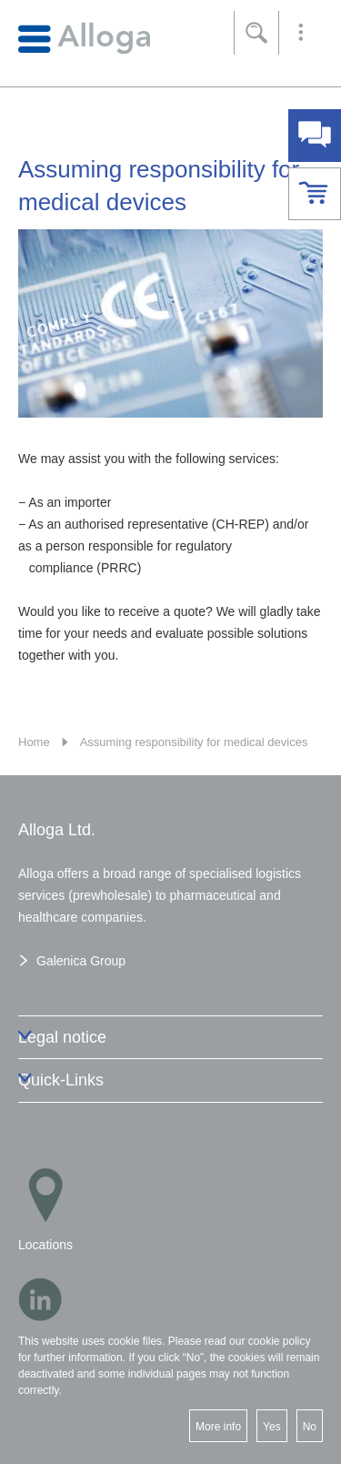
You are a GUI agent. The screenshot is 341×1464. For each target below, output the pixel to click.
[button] (301, 33)
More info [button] (218, 1426)
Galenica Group (80, 961)
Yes (272, 1426)
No (309, 1426)
